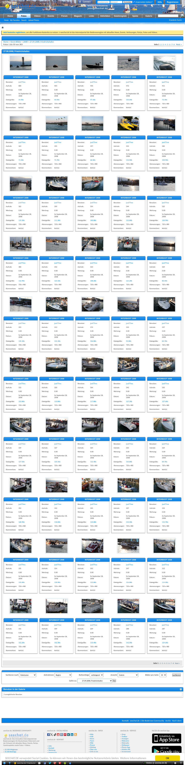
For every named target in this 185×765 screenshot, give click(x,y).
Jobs (50, 746)
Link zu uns (94, 751)
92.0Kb (128, 341)
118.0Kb (57, 522)
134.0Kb (93, 522)
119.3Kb (21, 220)
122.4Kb (93, 462)
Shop (123, 734)
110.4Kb (93, 643)
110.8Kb (57, 401)
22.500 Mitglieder (11, 749)
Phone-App (126, 747)
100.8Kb (93, 220)
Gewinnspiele (120, 16)
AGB (91, 736)
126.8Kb (129, 582)
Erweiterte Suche (175, 20)
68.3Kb (92, 160)
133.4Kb (129, 522)
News (92, 739)
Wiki (91, 743)
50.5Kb (56, 100)
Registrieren (172, 2)
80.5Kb (164, 281)
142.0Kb (129, 643)
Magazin (78, 16)
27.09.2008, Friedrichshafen (42, 41)
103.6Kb (129, 100)
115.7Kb (165, 522)
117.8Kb (93, 401)
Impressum (53, 752)
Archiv (168, 720)
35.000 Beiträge (10, 752)
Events (51, 16)
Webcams (125, 741)
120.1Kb (57, 462)
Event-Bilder (16, 41)
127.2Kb (129, 401)
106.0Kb (93, 341)
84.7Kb (164, 341)
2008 (25, 41)
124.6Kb (165, 643)
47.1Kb (92, 100)
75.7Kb (56, 160)
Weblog (93, 747)
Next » (179, 44)
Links (91, 16)
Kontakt (125, 720)
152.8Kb (21, 401)
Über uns (93, 749)
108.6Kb (93, 281)
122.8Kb (93, 582)
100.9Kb (165, 160)
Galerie (148, 16)
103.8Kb (129, 462)
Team (92, 741)
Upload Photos (33, 20)
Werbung (52, 750)
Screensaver (126, 751)
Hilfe (160, 2)
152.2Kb (21, 643)
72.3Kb (164, 100)
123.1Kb (57, 281)
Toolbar (124, 736)
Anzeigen (125, 739)
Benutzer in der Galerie (14, 689)
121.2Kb (129, 281)
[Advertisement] (92, 708)
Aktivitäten (105, 16)
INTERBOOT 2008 (20, 77)
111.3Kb (57, 220)
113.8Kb (129, 220)
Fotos (24, 16)
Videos (37, 16)
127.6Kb (165, 401)
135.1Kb (21, 341)
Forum (64, 16)
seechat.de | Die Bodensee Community (147, 720)
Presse (92, 745)
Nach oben (177, 720)
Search (24, 20)
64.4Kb (21, 100)
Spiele (135, 16)
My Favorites (15, 20)
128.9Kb (21, 522)
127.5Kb (21, 462)
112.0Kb (129, 160)
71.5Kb (21, 160)
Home (10, 16)
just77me (21, 82)
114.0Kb (165, 582)
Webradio (125, 743)
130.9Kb (165, 220)
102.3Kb (57, 643)
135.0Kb (21, 582)
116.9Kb (21, 281)
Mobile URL (126, 749)
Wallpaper (125, 745)
